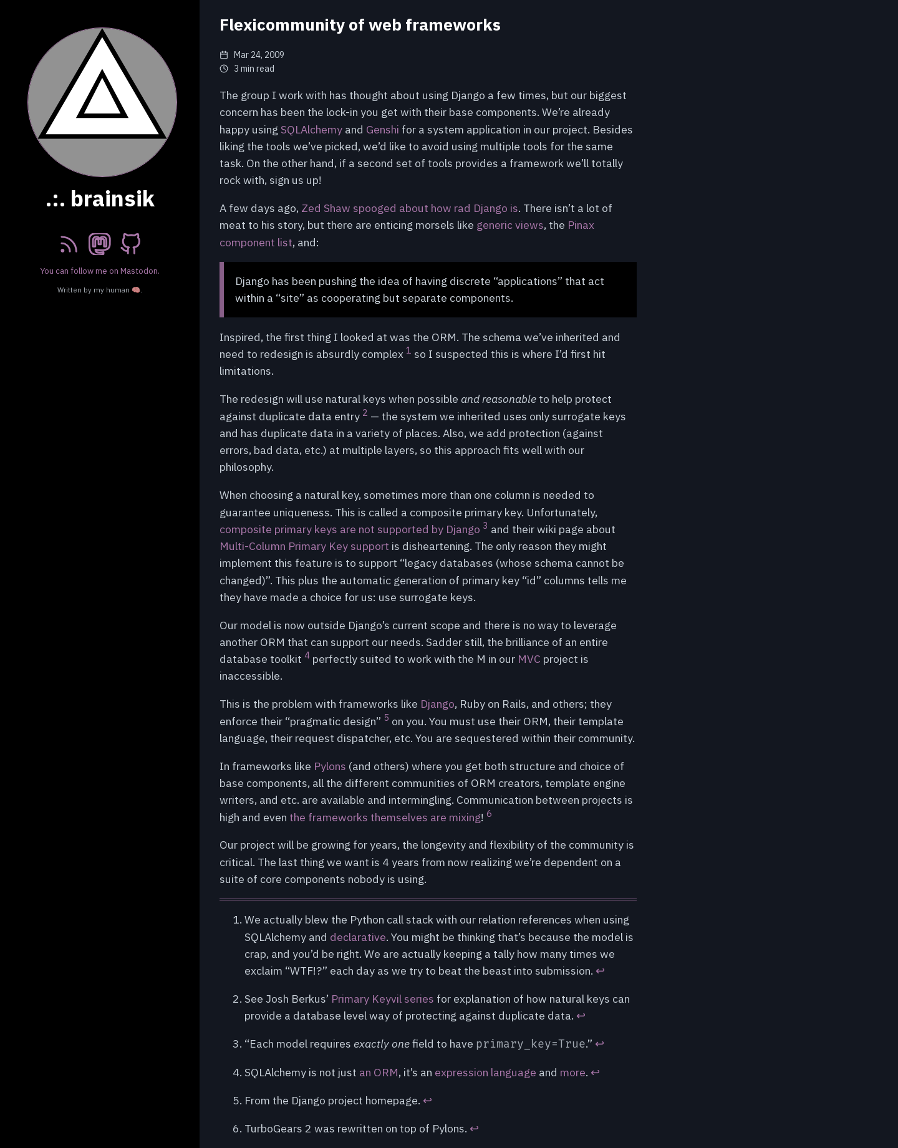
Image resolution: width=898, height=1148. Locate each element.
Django (437, 704)
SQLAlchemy (311, 129)
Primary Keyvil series (382, 998)
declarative (358, 937)
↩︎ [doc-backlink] (600, 970)
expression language (485, 1072)
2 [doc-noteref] (365, 412)
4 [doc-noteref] (307, 655)
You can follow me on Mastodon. (100, 270)
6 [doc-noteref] (489, 813)
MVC (529, 659)
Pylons (330, 766)
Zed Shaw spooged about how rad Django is (409, 208)
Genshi (382, 129)
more (573, 1072)
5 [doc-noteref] (386, 717)
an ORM (378, 1072)
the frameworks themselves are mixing (385, 817)
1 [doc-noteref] (409, 350)
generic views (510, 225)
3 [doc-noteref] (485, 525)
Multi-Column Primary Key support (304, 546)
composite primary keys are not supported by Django (350, 529)
